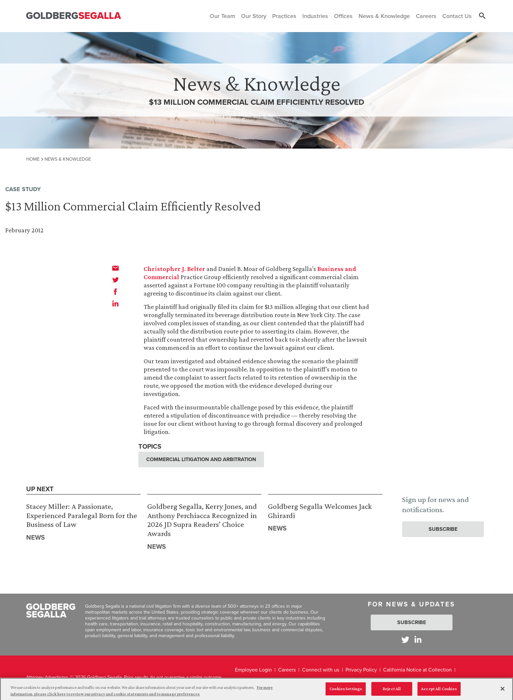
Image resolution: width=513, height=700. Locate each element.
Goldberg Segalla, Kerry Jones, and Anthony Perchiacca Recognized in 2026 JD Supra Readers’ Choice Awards (202, 520)
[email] (115, 268)
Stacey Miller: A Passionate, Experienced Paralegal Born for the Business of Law (81, 515)
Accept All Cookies (439, 691)
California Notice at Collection (417, 669)
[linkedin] (115, 303)
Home (33, 159)
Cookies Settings (345, 691)
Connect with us (320, 669)
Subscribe (443, 529)
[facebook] (115, 291)
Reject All (392, 691)
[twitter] (115, 280)
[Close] (502, 691)
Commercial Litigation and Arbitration (201, 459)
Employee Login (253, 669)
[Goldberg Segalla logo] (73, 16)
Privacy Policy (361, 669)
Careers (287, 669)
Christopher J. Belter (174, 268)
